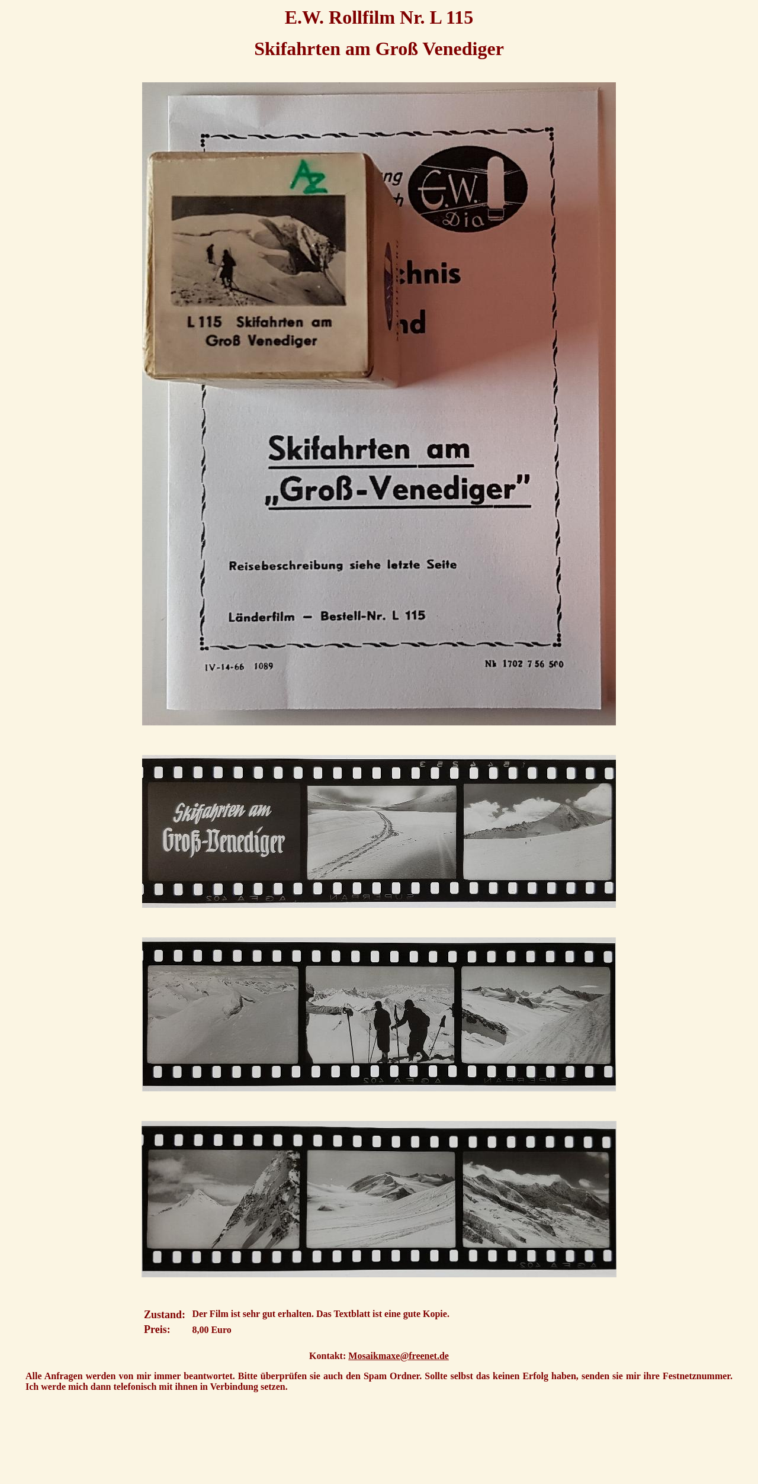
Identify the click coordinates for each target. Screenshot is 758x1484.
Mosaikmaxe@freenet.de (398, 1356)
